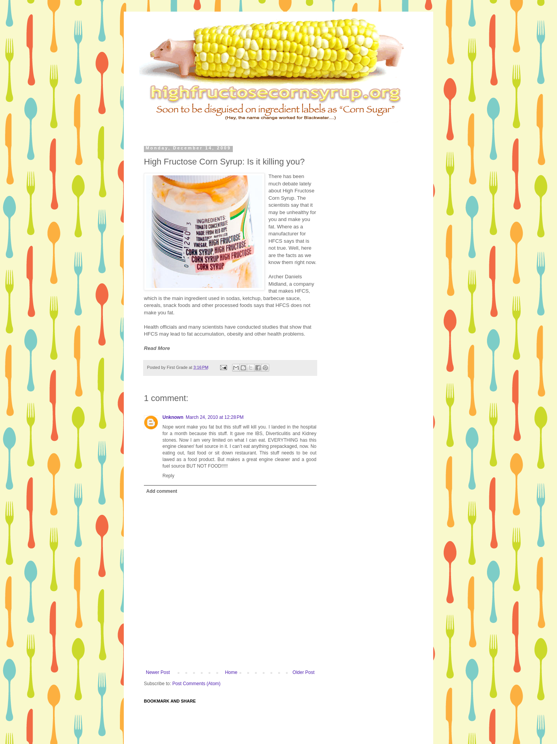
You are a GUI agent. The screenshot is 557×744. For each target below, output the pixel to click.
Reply (168, 475)
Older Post (303, 672)
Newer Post (158, 672)
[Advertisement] (291, 127)
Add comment (161, 491)
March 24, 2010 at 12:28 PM (215, 417)
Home (231, 672)
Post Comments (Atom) (196, 683)
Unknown (172, 417)
